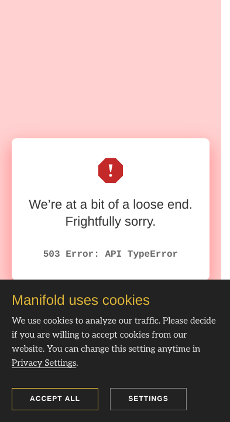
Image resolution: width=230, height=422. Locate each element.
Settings (148, 398)
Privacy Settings (44, 363)
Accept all (55, 398)
